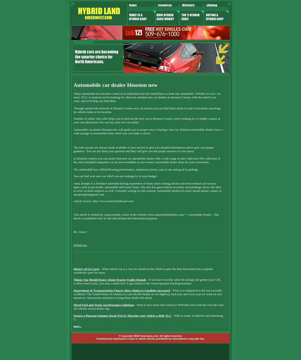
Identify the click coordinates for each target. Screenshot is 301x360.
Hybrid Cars (80, 245)
